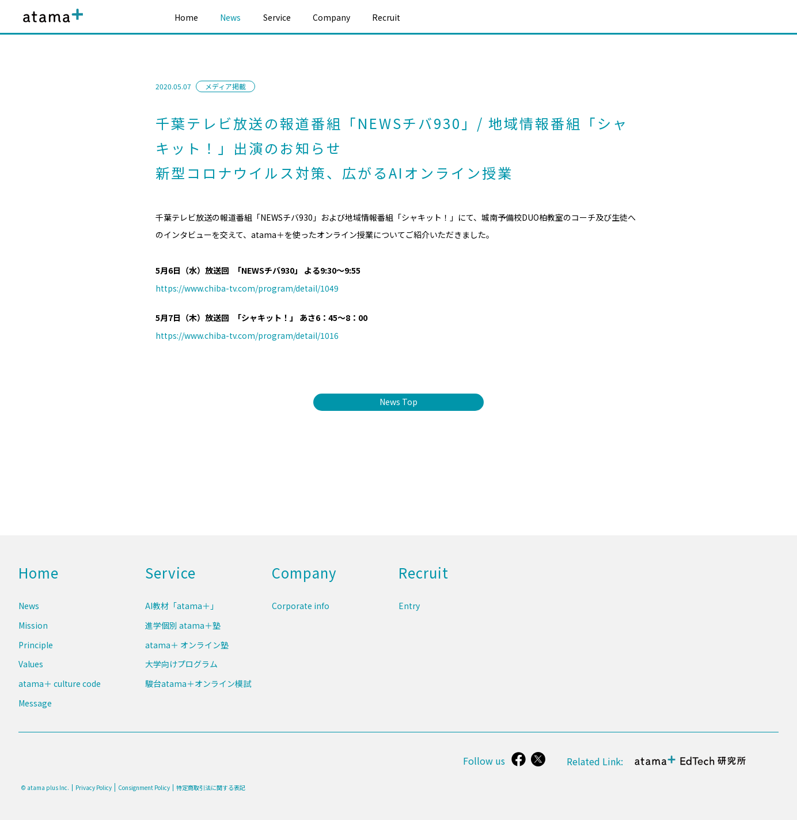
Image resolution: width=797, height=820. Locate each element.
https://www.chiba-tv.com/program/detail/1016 (247, 335)
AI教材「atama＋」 (181, 615)
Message (35, 704)
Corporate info (300, 615)
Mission (33, 633)
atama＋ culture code (59, 686)
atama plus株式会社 (50, 24)
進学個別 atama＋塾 (183, 633)
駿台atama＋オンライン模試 (198, 686)
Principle (35, 651)
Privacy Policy (93, 787)
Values (30, 669)
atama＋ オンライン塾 (187, 651)
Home (186, 17)
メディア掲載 (225, 86)
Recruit (386, 17)
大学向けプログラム (181, 669)
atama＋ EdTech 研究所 (691, 766)
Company (331, 17)
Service (277, 17)
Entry (409, 615)
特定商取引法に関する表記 (210, 787)
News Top (398, 401)
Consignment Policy (144, 787)
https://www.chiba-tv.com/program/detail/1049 (247, 288)
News (230, 17)
